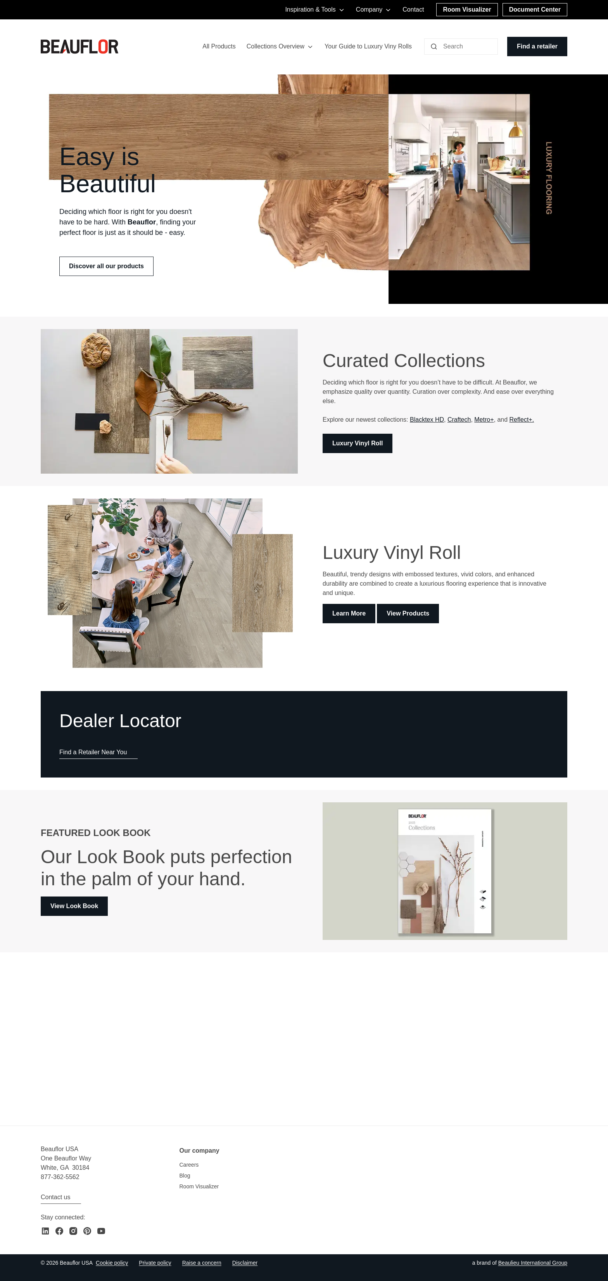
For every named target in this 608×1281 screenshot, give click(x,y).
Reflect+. (522, 420)
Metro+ (484, 420)
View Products (408, 613)
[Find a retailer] (537, 46)
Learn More (349, 613)
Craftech (459, 420)
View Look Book (74, 906)
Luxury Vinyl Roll (357, 443)
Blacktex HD (427, 420)
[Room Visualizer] (466, 9)
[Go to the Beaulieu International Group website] (532, 1263)
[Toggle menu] (310, 46)
